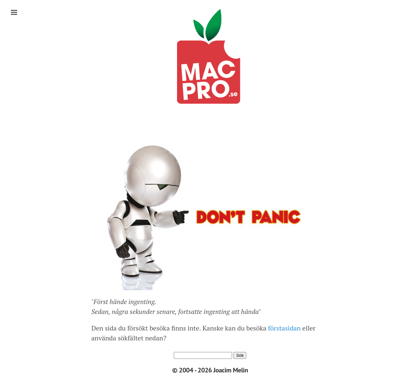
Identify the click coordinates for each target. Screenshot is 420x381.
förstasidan (283, 328)
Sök (240, 355)
